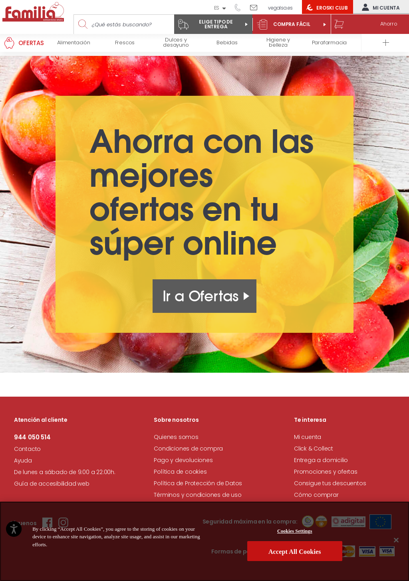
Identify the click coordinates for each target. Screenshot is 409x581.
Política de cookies (180, 472)
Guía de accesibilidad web (51, 484)
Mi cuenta (379, 7)
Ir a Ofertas (201, 296)
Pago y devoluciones (183, 460)
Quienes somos (176, 437)
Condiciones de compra (188, 449)
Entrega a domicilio (321, 460)
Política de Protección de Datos (198, 483)
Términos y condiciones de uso (197, 495)
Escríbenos (256, 7)
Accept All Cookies (294, 551)
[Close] (396, 540)
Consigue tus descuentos (330, 483)
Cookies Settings (294, 531)
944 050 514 (240, 7)
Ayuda (23, 460)
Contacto (27, 449)
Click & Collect (313, 449)
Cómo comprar (316, 495)
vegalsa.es (280, 7)
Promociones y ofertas (325, 472)
